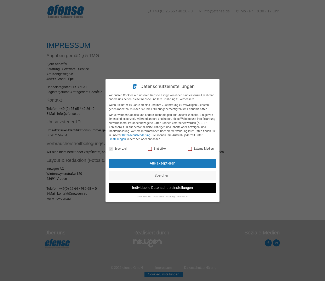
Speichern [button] (162, 175)
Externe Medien (200, 149)
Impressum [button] (182, 196)
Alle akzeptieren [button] (162, 163)
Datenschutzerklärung (136, 135)
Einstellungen (117, 139)
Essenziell (118, 149)
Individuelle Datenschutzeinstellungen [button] (162, 188)
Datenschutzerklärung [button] (164, 196)
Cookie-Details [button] (144, 196)
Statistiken (157, 149)
